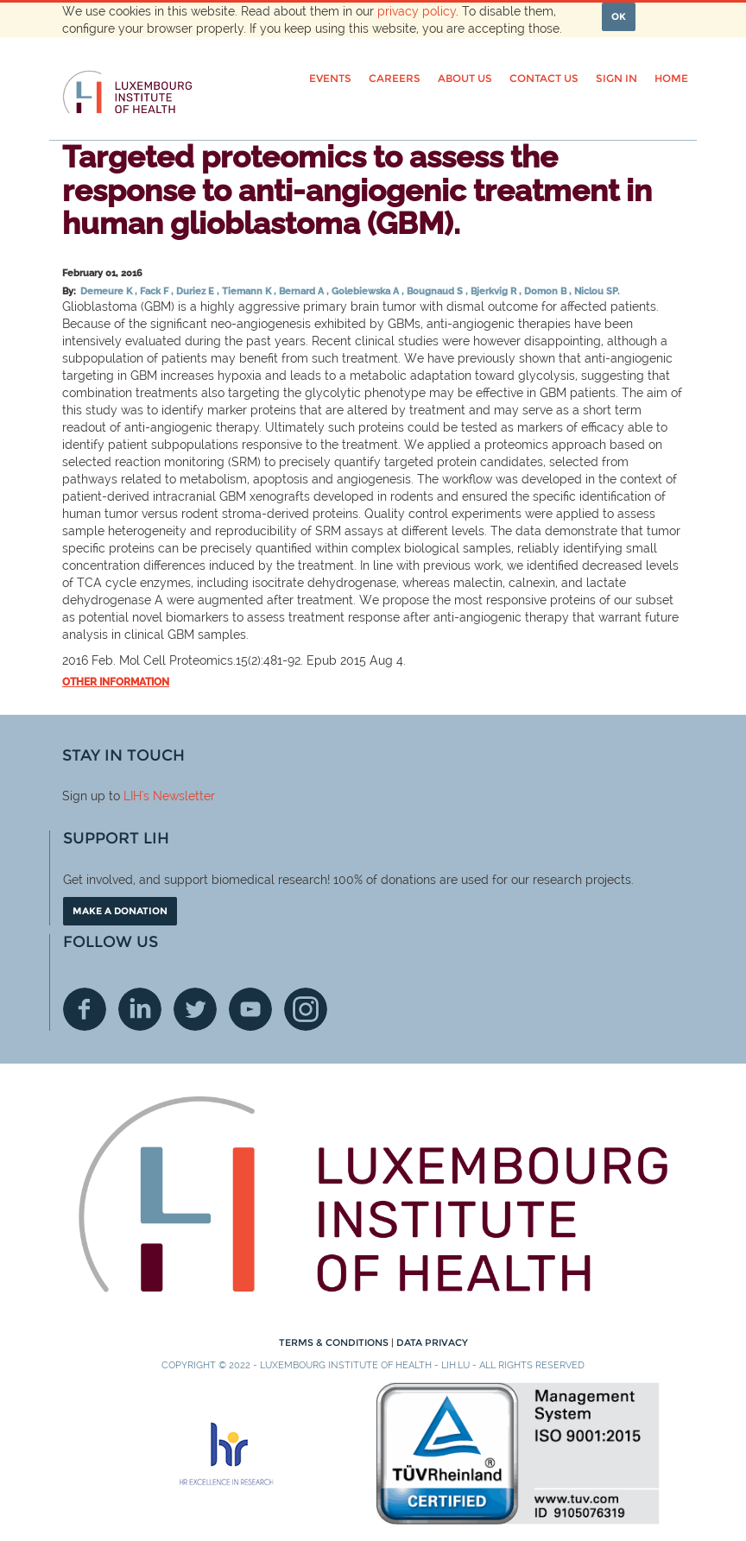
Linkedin (139, 1009)
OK (618, 16)
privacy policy (416, 11)
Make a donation (120, 911)
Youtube (250, 1009)
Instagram (305, 1009)
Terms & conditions (335, 1342)
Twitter (195, 1009)
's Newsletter (178, 796)
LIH (132, 796)
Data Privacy (432, 1342)
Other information (115, 682)
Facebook (84, 1009)
